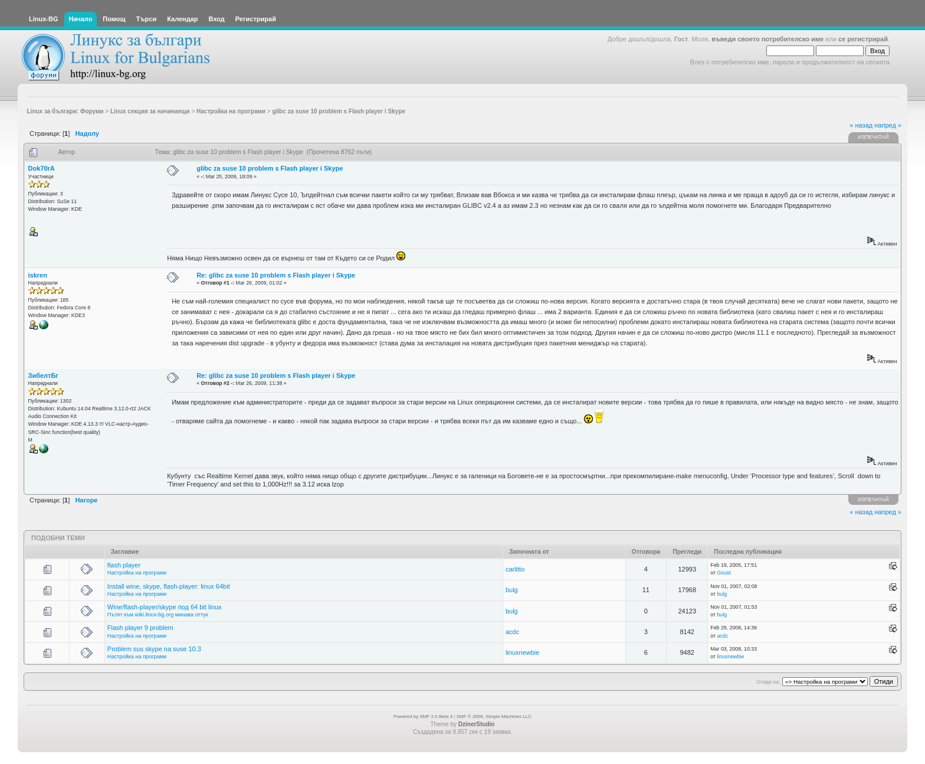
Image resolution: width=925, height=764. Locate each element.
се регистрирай (863, 39)
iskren (37, 275)
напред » (887, 125)
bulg (512, 589)
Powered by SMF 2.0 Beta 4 (422, 716)
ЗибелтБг (43, 375)
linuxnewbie (522, 652)
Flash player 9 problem (140, 627)
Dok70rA (41, 168)
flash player (123, 565)
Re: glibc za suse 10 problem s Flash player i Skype (275, 275)
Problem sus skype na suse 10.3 (154, 648)
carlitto (515, 569)
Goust (723, 573)
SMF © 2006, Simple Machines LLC (494, 716)
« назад (860, 125)
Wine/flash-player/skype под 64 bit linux (164, 606)
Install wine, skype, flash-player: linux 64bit (168, 586)
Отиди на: (768, 682)
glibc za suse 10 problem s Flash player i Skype (269, 168)
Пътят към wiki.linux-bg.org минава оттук (157, 615)
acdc (512, 631)
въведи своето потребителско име (767, 39)
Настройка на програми (136, 573)
